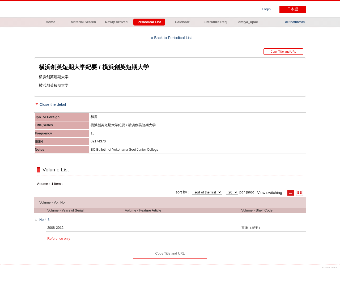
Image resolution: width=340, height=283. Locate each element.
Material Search (83, 22)
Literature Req (215, 22)
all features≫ (295, 22)
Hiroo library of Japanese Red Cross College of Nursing (90, 9)
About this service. (329, 267)
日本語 (292, 9)
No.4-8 (44, 220)
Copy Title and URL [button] (283, 51)
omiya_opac (248, 22)
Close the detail (53, 104)
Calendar (182, 22)
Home (50, 22)
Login (266, 9)
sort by (181, 192)
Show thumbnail (299, 193)
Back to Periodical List (173, 38)
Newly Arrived (116, 22)
